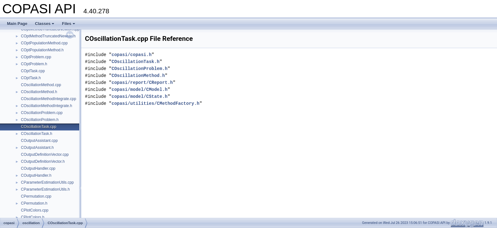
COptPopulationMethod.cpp (44, 43)
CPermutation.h (34, 203)
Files (68, 23)
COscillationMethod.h (39, 92)
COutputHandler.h (36, 175)
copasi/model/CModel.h (139, 89)
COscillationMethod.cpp (41, 85)
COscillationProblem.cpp (41, 113)
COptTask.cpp (33, 71)
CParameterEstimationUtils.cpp (47, 182)
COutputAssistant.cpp (39, 140)
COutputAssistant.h (37, 147)
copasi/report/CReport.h (142, 82)
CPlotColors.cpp (34, 210)
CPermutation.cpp (36, 196)
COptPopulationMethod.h (42, 50)
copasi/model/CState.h (139, 96)
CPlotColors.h (32, 217)
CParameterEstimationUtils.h (45, 189)
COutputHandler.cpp (38, 168)
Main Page (17, 23)
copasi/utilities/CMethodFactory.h (155, 103)
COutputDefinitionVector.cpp (45, 154)
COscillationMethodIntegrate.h (46, 106)
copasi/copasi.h (132, 55)
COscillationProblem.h (40, 119)
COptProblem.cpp (36, 57)
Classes (44, 23)
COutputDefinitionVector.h (43, 161)
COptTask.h (31, 78)
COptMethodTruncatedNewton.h (48, 36)
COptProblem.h (34, 64)
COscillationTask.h (36, 133)
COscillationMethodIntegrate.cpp (48, 99)
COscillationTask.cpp (38, 126)
